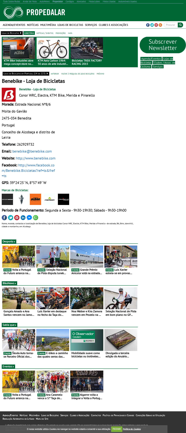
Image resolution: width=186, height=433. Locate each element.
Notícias (33, 25)
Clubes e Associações (113, 25)
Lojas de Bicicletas (70, 25)
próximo (100, 73)
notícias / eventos (44, 33)
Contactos (96, 415)
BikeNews (9, 283)
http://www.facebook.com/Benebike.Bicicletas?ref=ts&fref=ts (28, 170)
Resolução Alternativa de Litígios (18, 418)
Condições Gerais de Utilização (150, 415)
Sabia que (9, 325)
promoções (61, 33)
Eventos (8, 366)
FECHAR (117, 428)
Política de (132, 428)
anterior (55, 73)
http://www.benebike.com (35, 158)
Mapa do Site (42, 418)
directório (29, 33)
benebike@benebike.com (32, 151)
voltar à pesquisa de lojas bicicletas (77, 73)
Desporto (9, 241)
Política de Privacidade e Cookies (118, 415)
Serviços (91, 25)
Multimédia (48, 25)
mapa (70, 33)
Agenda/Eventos (14, 25)
